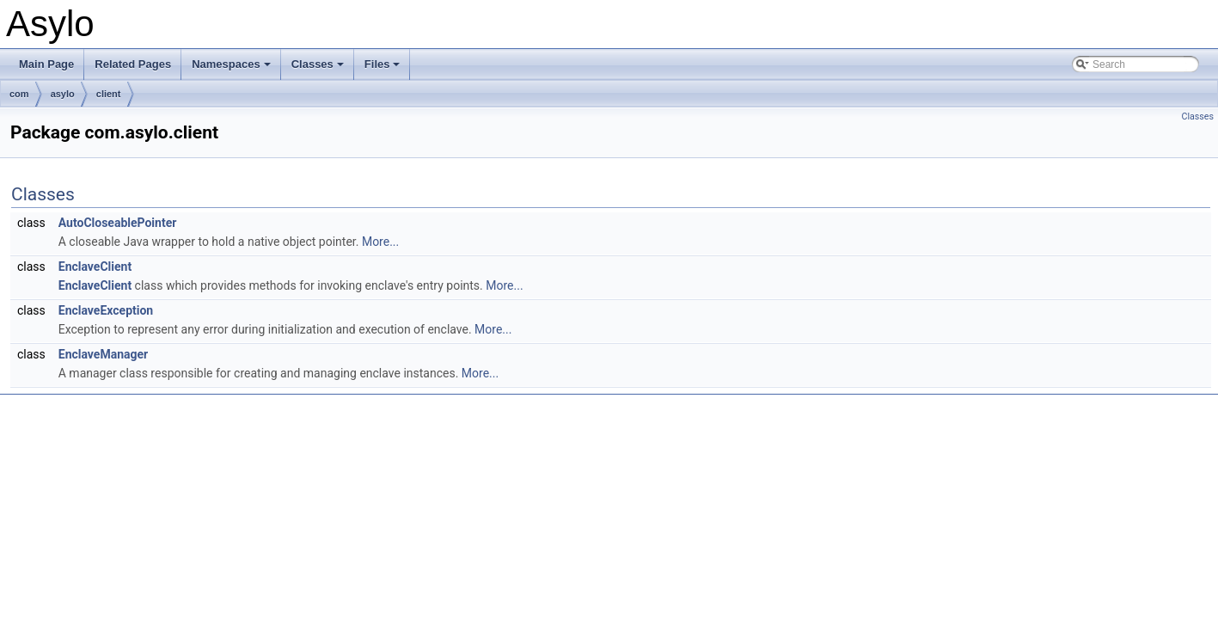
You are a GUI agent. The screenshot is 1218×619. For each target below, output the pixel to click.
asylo (63, 94)
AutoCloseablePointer (117, 223)
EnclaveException (105, 310)
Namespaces (232, 69)
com (19, 94)
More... (380, 241)
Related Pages (133, 64)
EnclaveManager (103, 354)
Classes (318, 69)
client (108, 94)
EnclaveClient (95, 266)
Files (383, 69)
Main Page (46, 64)
